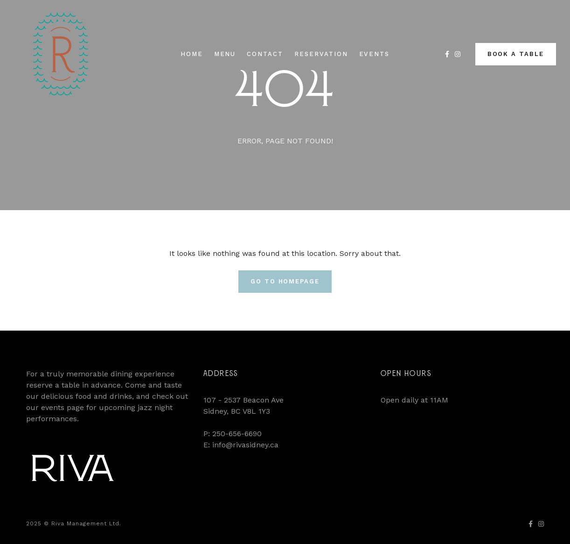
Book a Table (515, 53)
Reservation (321, 53)
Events (374, 53)
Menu (225, 53)
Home (192, 53)
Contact (265, 53)
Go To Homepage (285, 281)
